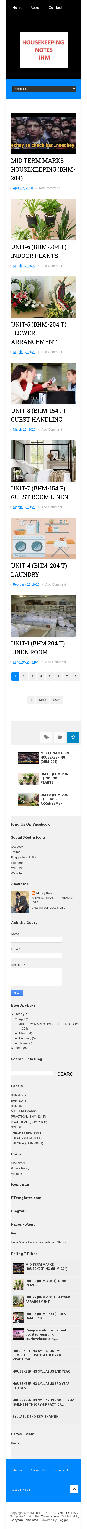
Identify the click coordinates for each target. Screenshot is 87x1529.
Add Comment (49, 188)
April (22, 1019)
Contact (55, 7)
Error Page (21, 1489)
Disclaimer (18, 1163)
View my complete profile (48, 907)
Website (16, 873)
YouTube (17, 868)
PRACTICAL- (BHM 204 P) (29, 1122)
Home (17, 7)
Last (56, 700)
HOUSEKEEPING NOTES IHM (56, 1513)
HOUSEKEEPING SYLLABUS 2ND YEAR (41, 1371)
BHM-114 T (18, 1100)
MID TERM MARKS (24, 1111)
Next (42, 700)
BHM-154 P (18, 1106)
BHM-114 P (18, 1095)
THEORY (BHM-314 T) (26, 1138)
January (25, 1043)
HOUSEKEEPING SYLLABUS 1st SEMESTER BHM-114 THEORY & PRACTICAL (37, 1355)
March (24, 1033)
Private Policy (20, 1168)
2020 (19, 1014)
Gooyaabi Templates (24, 1520)
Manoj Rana (44, 893)
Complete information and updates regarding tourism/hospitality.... (46, 1334)
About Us (17, 1174)
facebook (17, 846)
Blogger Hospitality (23, 857)
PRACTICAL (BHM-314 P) (28, 1116)
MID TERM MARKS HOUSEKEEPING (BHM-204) (43, 169)
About (35, 7)
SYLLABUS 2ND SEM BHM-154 (36, 1416)
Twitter (15, 852)
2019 (19, 1048)
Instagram (17, 862)
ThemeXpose (50, 1516)
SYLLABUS (18, 1127)
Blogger (63, 1520)
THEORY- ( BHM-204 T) (27, 1143)
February (25, 1038)
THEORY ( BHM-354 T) (26, 1132)
